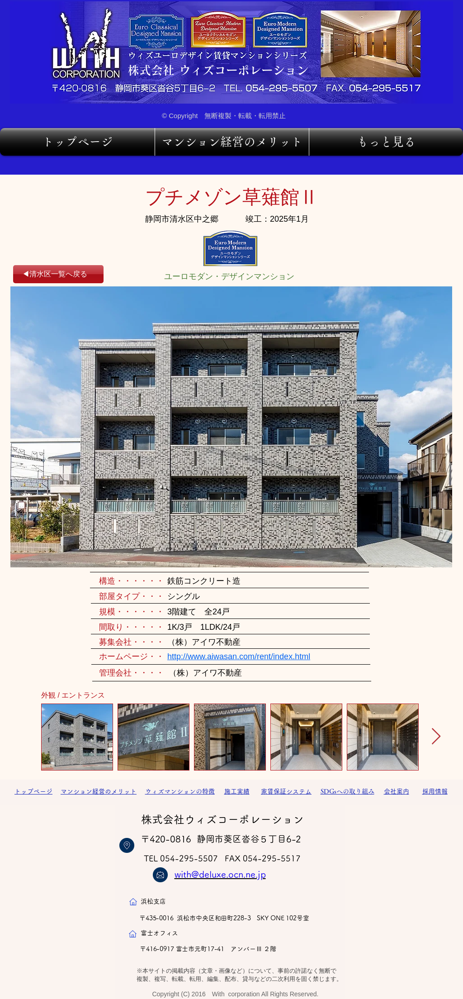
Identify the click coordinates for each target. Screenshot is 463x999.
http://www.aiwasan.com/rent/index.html (238, 656)
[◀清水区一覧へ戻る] (58, 274)
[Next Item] (436, 737)
